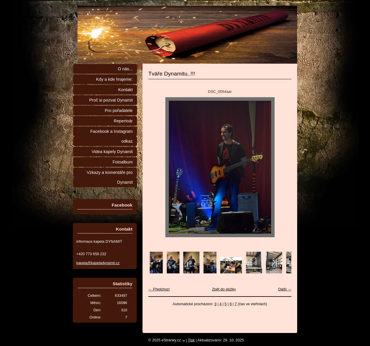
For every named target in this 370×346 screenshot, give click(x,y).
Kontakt (125, 89)
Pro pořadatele (119, 110)
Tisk (191, 340)
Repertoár (123, 121)
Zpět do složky (224, 289)
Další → (284, 289)
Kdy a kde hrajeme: (114, 79)
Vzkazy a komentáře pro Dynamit (110, 177)
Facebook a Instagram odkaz (111, 136)
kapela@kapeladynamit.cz (98, 263)
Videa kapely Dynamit (112, 151)
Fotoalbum (122, 162)
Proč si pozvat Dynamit (111, 100)
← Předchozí (159, 289)
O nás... (125, 69)
